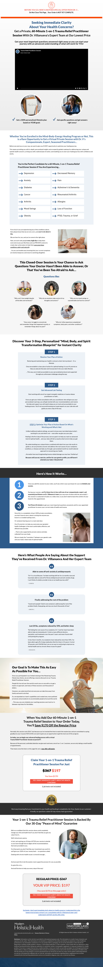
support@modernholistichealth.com (23, 942)
